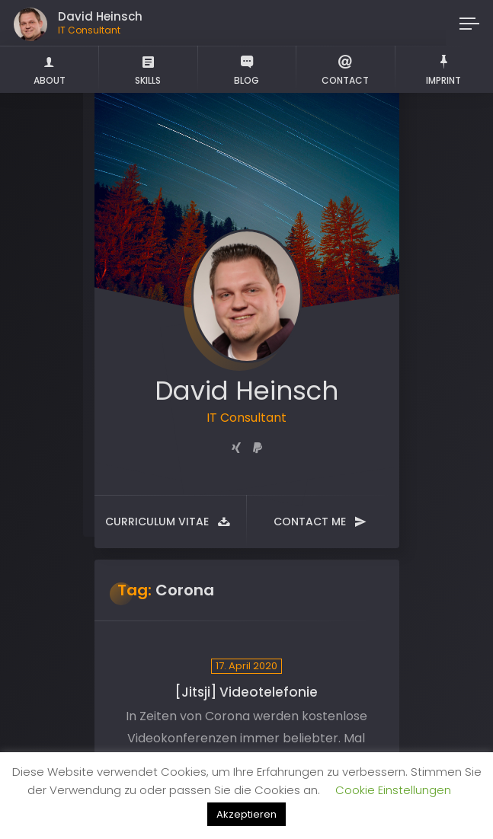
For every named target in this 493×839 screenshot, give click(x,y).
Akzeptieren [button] (246, 814)
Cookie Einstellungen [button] (393, 790)
